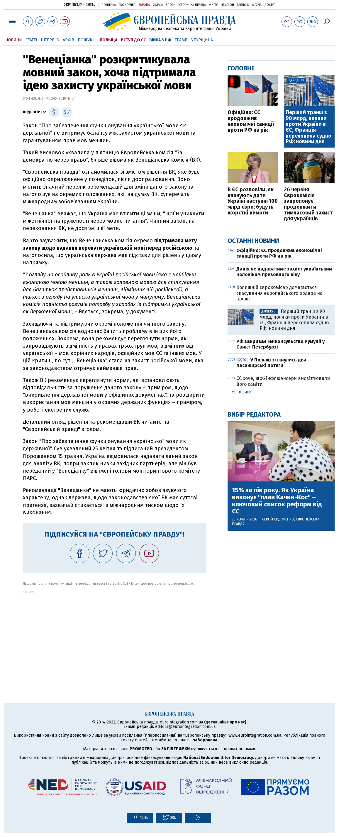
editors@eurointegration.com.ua (185, 726)
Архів (68, 40)
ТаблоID (243, 5)
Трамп (181, 40)
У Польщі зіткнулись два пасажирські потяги (271, 362)
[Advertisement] (114, 634)
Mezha (257, 5)
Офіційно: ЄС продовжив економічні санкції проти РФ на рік (251, 121)
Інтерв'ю (50, 40)
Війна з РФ (160, 40)
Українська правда (79, 4)
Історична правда (192, 5)
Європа (144, 5)
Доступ (270, 5)
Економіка (127, 5)
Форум (158, 5)
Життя (213, 5)
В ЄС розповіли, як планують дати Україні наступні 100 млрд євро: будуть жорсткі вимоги (253, 201)
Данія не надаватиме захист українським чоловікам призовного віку (284, 271)
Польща (108, 40)
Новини (13, 40)
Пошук (85, 40)
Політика (108, 5)
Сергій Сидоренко (278, 519)
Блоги (170, 5)
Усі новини (242, 392)
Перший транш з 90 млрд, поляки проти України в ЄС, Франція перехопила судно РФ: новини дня (308, 127)
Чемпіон (227, 5)
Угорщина (202, 40)
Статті (31, 40)
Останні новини (253, 241)
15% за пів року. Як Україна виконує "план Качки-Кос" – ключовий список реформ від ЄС (277, 501)
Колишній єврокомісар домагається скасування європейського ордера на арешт (279, 293)
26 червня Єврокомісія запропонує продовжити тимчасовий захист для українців (308, 204)
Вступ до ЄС (133, 40)
